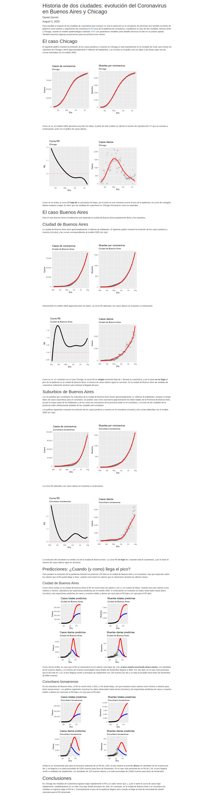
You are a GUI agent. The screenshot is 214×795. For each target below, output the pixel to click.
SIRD (93, 31)
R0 (150, 126)
